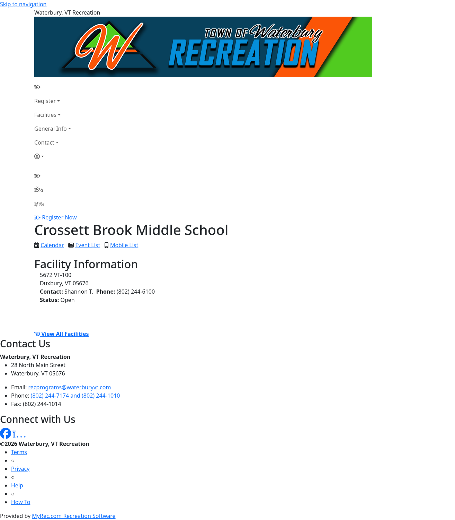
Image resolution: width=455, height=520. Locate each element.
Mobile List (124, 245)
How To (20, 502)
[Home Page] (52, 87)
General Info (50, 128)
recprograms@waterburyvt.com (69, 387)
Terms (19, 452)
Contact (44, 142)
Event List (87, 245)
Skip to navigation (23, 4)
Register (45, 101)
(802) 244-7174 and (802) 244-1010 (75, 395)
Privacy (20, 469)
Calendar (52, 245)
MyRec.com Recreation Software (73, 516)
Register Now (59, 217)
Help (17, 485)
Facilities (45, 115)
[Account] (52, 156)
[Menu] (39, 203)
